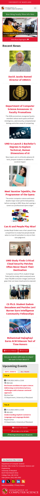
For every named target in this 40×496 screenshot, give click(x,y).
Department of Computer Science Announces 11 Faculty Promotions (20, 109)
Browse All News (10, 351)
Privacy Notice (20, 485)
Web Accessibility (7, 485)
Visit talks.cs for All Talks (20, 431)
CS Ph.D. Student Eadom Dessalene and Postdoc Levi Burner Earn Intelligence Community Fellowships (20, 309)
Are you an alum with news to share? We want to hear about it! (19, 358)
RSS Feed (24, 351)
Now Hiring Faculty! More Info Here (20, 14)
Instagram (13, 481)
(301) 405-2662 (15, 477)
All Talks (25, 372)
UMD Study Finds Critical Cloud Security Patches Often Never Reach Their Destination (20, 265)
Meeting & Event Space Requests (20, 435)
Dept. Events (11, 371)
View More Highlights (20, 39)
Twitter (8, 481)
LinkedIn (18, 481)
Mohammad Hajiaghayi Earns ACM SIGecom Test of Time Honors (20, 341)
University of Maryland (20, 2)
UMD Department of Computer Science (16, 8)
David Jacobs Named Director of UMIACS (20, 78)
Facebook (3, 481)
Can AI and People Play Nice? (20, 226)
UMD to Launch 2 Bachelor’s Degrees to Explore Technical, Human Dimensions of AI (20, 148)
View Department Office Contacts (12, 460)
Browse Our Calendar (20, 428)
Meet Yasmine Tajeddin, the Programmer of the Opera (20, 193)
